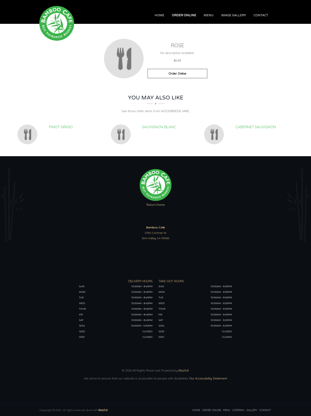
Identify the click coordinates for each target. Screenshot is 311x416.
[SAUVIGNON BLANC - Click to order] (122, 134)
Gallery (251, 410)
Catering (238, 410)
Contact (261, 15)
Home (159, 15)
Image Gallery (233, 15)
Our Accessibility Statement (207, 378)
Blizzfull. (103, 410)
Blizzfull (184, 370)
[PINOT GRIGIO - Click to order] (28, 134)
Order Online (184, 15)
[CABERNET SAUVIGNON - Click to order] (215, 134)
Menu (208, 15)
